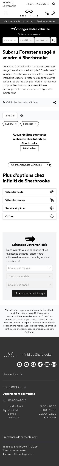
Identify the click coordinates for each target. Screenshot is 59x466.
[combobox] (4, 40)
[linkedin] (47, 364)
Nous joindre (12, 386)
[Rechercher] (53, 4)
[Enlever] (15, 124)
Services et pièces (46, 21)
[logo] (29, 13)
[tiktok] (40, 364)
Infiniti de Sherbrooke (9, 3)
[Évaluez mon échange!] (53, 40)
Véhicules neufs (12, 21)
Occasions (28, 21)
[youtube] (26, 364)
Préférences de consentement (20, 436)
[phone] (47, 13)
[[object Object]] (54, 102)
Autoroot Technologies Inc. (18, 454)
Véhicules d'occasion (17, 102)
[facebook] (33, 364)
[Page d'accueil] (10, 354)
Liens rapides (10, 374)
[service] (53, 13)
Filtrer (10, 115)
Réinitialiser (30, 148)
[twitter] (19, 364)
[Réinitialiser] (21, 115)
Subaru (34, 102)
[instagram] (53, 364)
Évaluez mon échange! (29, 293)
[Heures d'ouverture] (38, 3)
